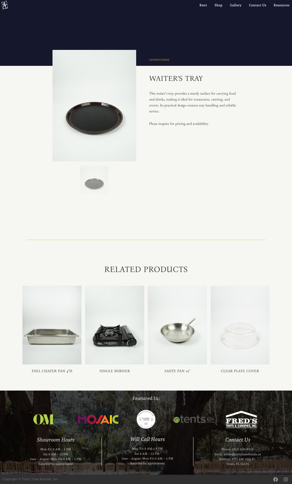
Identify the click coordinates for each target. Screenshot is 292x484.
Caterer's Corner (159, 59)
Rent (203, 5)
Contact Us (257, 5)
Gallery (236, 5)
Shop (218, 5)
